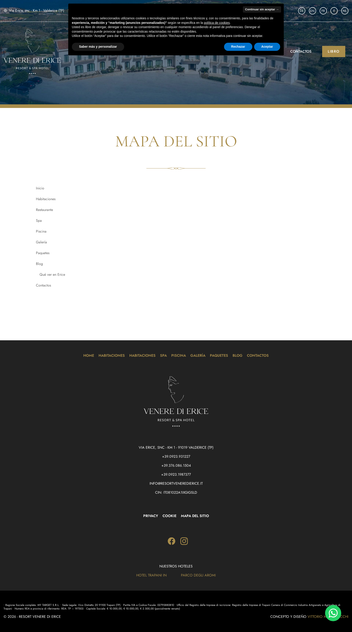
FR (323, 11)
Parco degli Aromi (198, 575)
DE (302, 11)
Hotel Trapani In (151, 575)
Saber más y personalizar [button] (98, 46)
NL (345, 11)
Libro (334, 51)
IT (334, 11)
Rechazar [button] (238, 46)
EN (312, 11)
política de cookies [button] (217, 23)
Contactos (300, 51)
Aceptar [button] (267, 46)
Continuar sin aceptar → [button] (262, 9)
